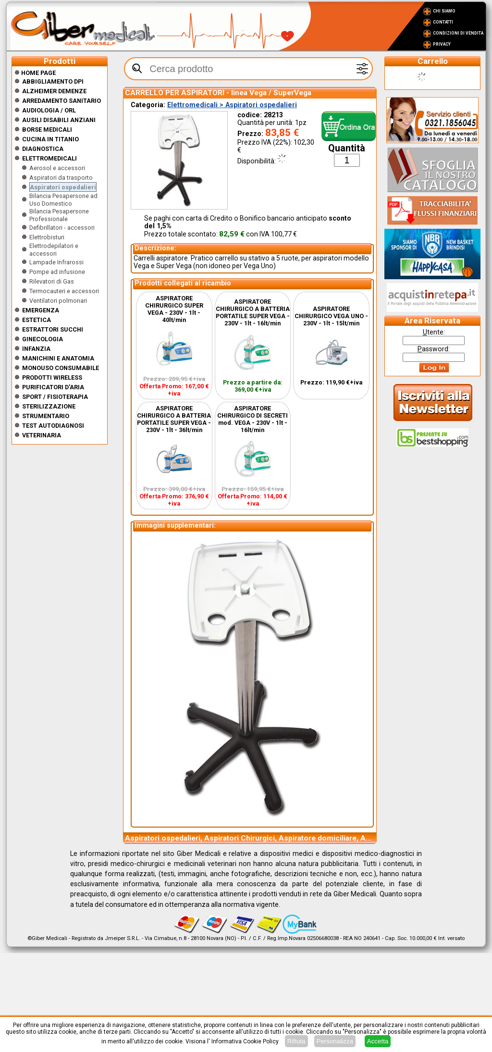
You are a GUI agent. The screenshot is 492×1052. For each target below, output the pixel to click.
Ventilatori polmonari (58, 300)
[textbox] (248, 68)
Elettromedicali (49, 158)
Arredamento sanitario (61, 100)
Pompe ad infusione (57, 271)
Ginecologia (42, 339)
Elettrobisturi (46, 237)
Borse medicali (47, 129)
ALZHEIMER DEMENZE (54, 91)
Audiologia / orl (49, 110)
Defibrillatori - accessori (62, 227)
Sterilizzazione (48, 406)
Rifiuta (296, 1041)
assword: (434, 349)
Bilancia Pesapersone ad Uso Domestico (63, 199)
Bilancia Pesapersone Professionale (59, 215)
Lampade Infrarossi (56, 262)
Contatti (443, 22)
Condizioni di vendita (458, 33)
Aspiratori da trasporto (61, 177)
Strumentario (45, 416)
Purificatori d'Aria (53, 387)
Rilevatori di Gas (51, 281)
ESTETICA (36, 319)
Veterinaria (41, 435)
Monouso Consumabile (60, 367)
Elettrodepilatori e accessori (53, 249)
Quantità (346, 148)
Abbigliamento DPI (53, 81)
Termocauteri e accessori (64, 291)
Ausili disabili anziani (59, 120)
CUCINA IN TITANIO (50, 139)
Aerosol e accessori (57, 168)
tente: (434, 332)
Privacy (442, 44)
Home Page (35, 72)
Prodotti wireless (52, 377)
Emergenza (40, 310)
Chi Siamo (444, 11)
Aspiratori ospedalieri (63, 187)
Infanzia (36, 348)
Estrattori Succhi (52, 329)
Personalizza (335, 1041)
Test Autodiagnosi (53, 425)
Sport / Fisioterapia (55, 396)
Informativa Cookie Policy (245, 1041)
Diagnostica (42, 148)
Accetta (377, 1041)
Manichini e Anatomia (58, 358)
